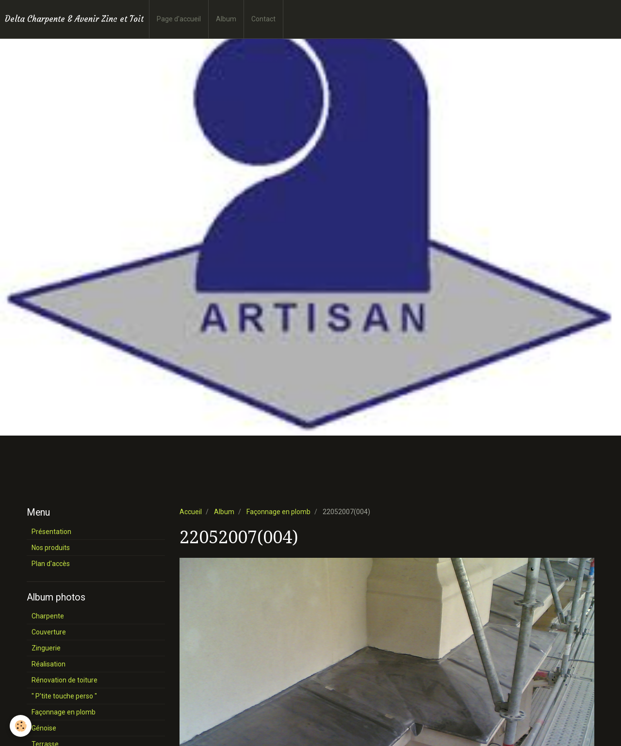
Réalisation (48, 664)
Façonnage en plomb (278, 512)
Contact (263, 19)
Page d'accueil (179, 19)
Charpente (48, 616)
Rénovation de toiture (65, 680)
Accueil (191, 512)
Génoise (44, 728)
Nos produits (51, 547)
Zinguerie (46, 648)
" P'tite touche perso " (64, 696)
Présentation (51, 531)
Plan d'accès (51, 564)
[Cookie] (21, 726)
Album (226, 19)
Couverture (49, 632)
